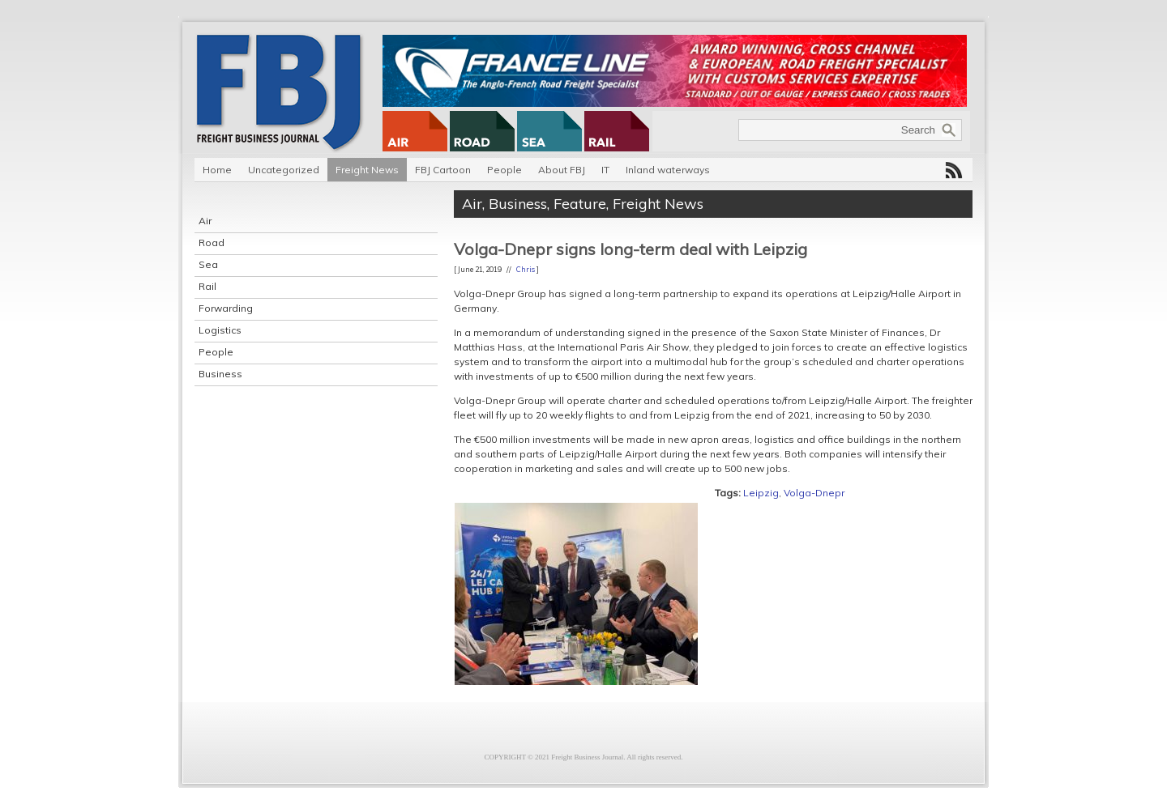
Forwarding (226, 308)
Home (217, 170)
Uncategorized (283, 170)
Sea (208, 264)
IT (605, 170)
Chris (525, 269)
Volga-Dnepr (814, 493)
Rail (207, 286)
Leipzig (761, 493)
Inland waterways (668, 170)
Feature (580, 203)
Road (211, 242)
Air (205, 221)
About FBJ (561, 170)
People (504, 170)
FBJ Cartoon (443, 170)
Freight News (367, 170)
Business (220, 374)
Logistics (220, 330)
